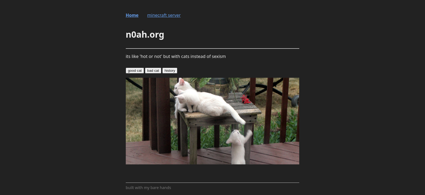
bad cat (153, 71)
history (170, 71)
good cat (135, 71)
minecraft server (164, 15)
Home (132, 15)
